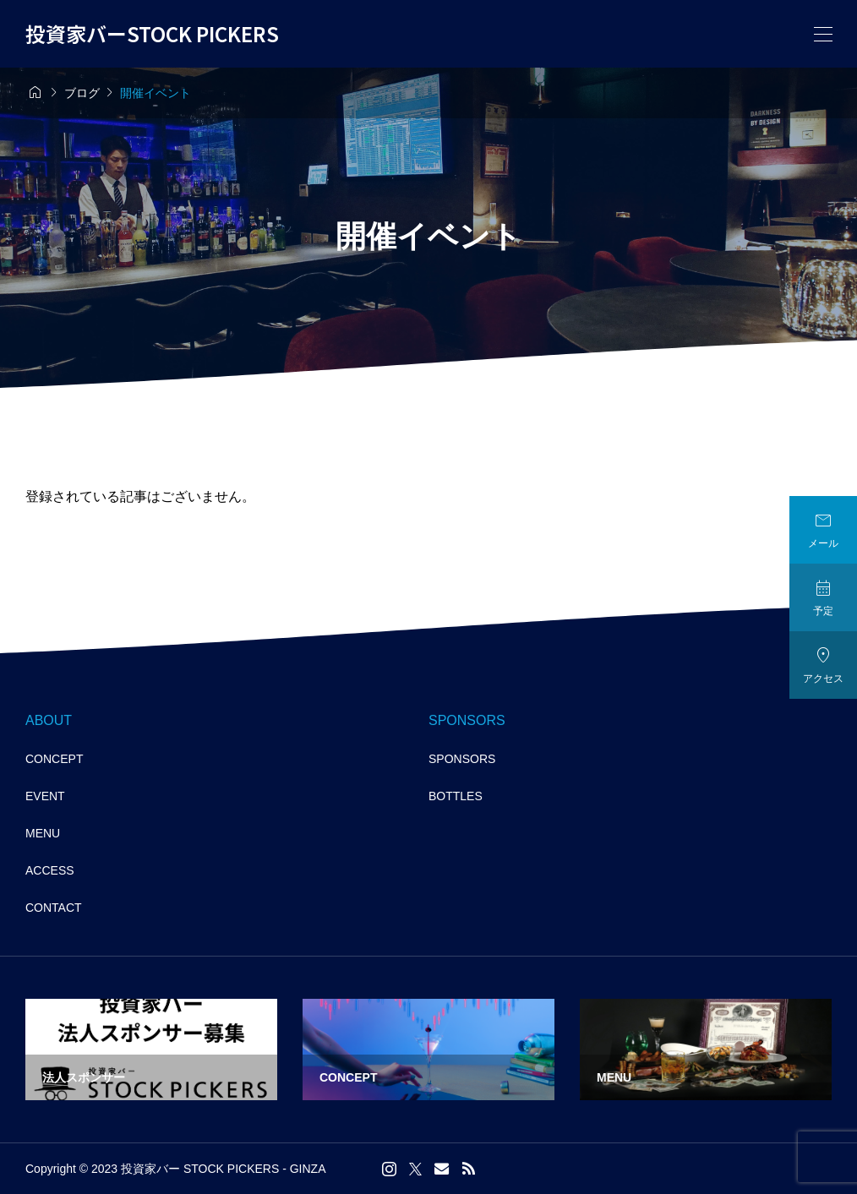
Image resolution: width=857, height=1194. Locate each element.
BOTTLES (455, 796)
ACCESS (49, 870)
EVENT (45, 796)
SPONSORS (461, 759)
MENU (42, 833)
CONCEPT (54, 759)
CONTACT (53, 907)
